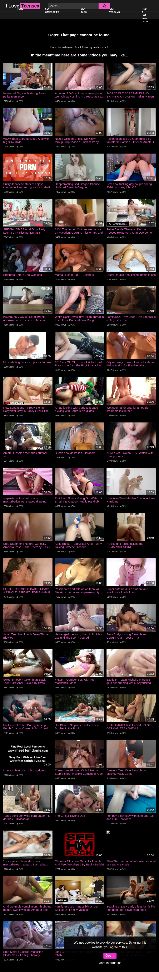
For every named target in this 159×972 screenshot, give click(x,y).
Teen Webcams (114, 10)
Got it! (109, 955)
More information (110, 963)
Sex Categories (52, 10)
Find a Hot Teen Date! (145, 15)
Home (20, 9)
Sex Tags (84, 10)
